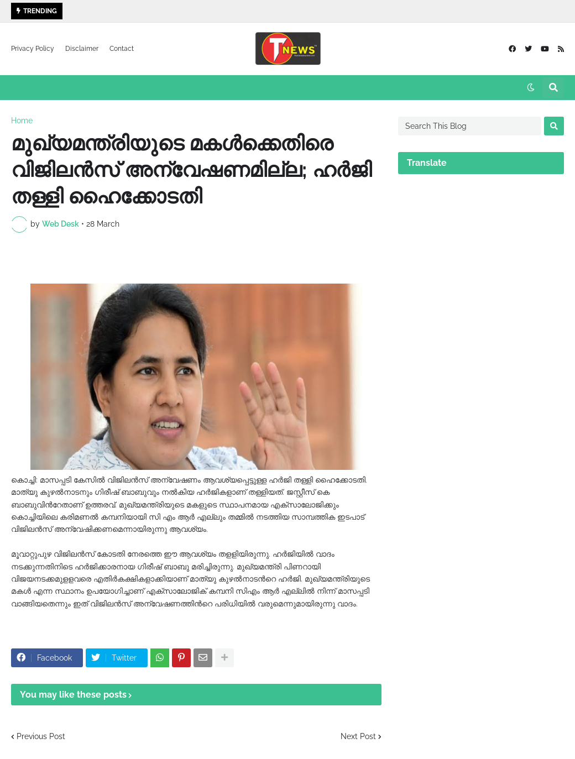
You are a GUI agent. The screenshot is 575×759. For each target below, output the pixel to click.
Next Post (358, 736)
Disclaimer (81, 49)
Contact (121, 49)
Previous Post (41, 736)
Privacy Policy (32, 49)
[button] (531, 87)
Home (22, 120)
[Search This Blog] (469, 126)
